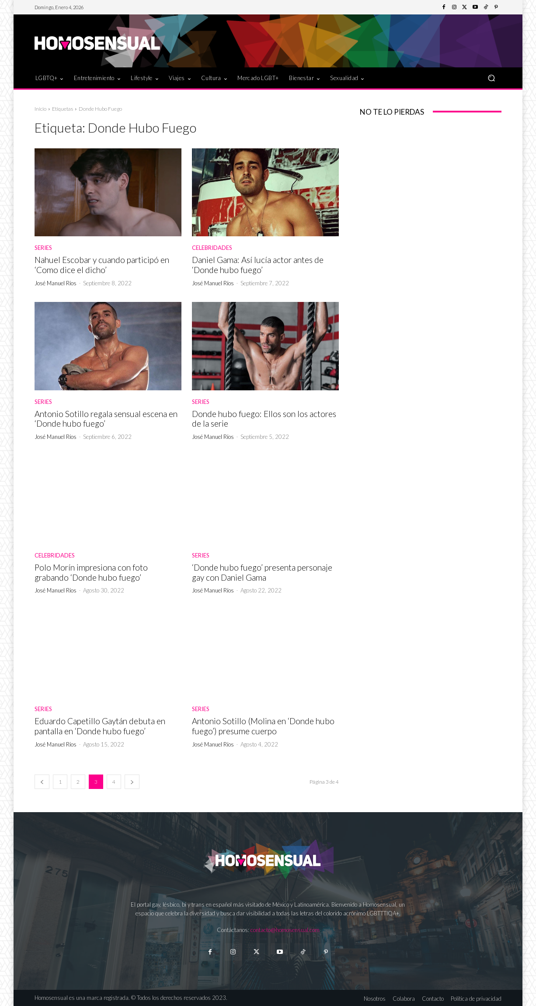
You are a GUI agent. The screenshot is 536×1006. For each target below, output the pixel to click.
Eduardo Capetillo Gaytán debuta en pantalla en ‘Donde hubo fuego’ (100, 726)
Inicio (40, 108)
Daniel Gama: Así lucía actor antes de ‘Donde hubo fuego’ (258, 265)
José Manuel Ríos (56, 283)
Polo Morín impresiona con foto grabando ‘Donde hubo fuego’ (91, 572)
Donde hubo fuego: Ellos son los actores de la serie (264, 419)
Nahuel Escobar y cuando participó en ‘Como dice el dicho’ (102, 265)
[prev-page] (42, 782)
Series (43, 248)
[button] (491, 77)
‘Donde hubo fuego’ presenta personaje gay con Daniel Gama (262, 572)
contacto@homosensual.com (285, 929)
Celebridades (212, 248)
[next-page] (132, 782)
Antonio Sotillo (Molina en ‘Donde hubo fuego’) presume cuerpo (263, 726)
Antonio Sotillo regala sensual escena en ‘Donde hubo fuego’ (106, 419)
